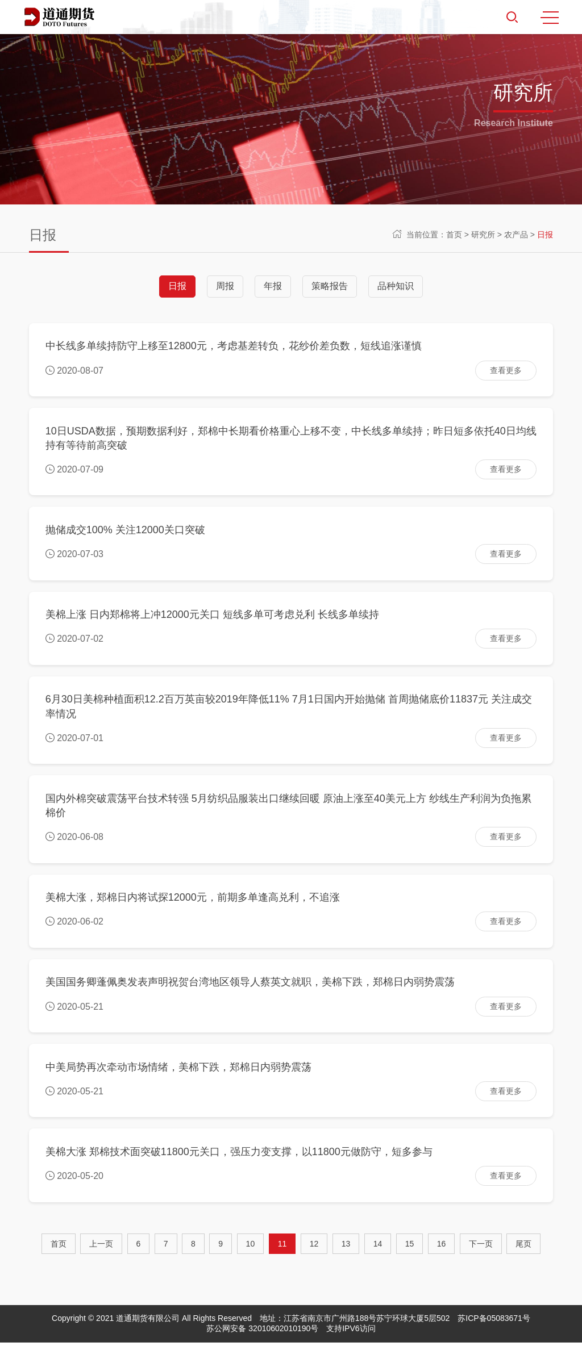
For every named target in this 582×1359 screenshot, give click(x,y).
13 (346, 1260)
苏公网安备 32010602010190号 (262, 1344)
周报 (225, 286)
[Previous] (101, 1260)
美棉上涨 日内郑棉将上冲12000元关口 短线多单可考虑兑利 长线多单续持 (213, 620)
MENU (550, 17)
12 (314, 1260)
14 (378, 1260)
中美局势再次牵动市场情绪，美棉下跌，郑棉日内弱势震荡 (179, 1081)
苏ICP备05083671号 (494, 1334)
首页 (454, 234)
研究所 (483, 234)
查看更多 (505, 370)
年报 (273, 286)
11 (282, 1260)
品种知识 (395, 286)
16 (441, 1260)
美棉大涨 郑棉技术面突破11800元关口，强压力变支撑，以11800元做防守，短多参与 (239, 1167)
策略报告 (329, 286)
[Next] (481, 1260)
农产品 (516, 234)
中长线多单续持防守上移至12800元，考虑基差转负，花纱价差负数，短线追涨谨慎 (234, 347)
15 (409, 1260)
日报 (545, 234)
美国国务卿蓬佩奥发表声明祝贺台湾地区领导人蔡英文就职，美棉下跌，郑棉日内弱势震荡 (250, 995)
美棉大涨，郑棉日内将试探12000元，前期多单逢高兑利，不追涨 (193, 908)
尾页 (523, 1260)
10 (250, 1260)
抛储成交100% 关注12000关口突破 (126, 534)
